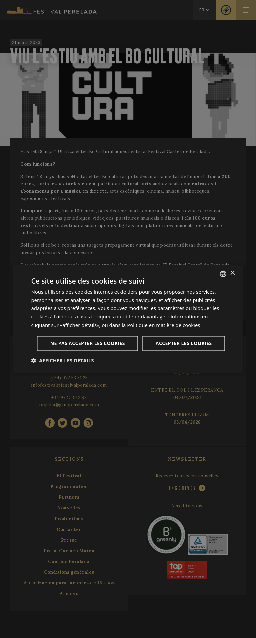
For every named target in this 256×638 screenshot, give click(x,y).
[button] (62, 360)
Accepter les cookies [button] (184, 343)
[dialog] (128, 319)
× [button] (232, 273)
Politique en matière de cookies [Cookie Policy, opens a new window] (163, 325)
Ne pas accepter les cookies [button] (87, 343)
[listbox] (223, 273)
